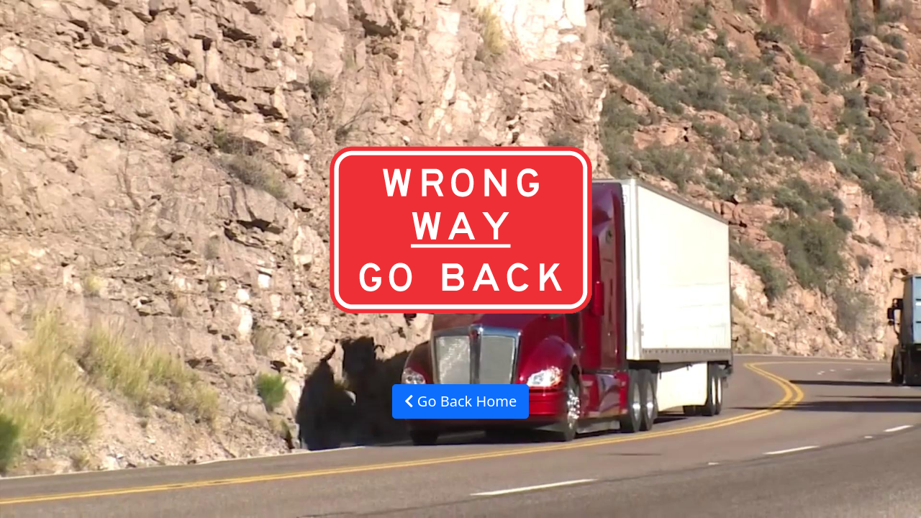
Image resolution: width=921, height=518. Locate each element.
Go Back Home (460, 401)
